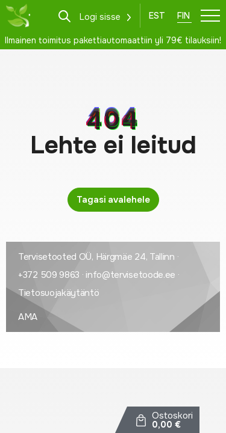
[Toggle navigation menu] (210, 15)
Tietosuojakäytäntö (58, 293)
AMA (27, 317)
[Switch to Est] (157, 15)
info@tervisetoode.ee (130, 275)
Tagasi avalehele (113, 200)
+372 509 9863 (49, 275)
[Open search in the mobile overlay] (64, 15)
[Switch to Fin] (184, 15)
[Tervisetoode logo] (18, 16)
